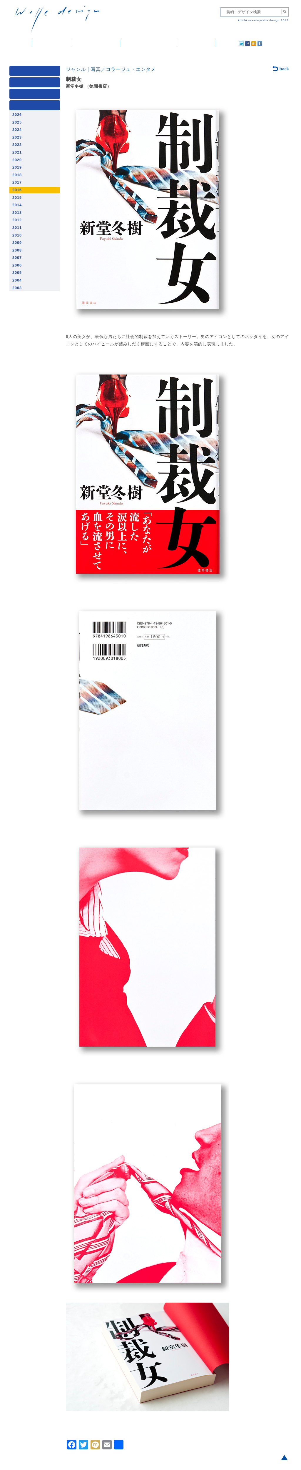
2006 (17, 265)
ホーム (20, 43)
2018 (17, 175)
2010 (17, 235)
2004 (17, 280)
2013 (17, 213)
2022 (17, 145)
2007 (17, 258)
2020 (17, 160)
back (281, 69)
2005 (17, 273)
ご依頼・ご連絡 (196, 43)
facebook (231, 43)
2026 (17, 115)
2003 (17, 288)
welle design (57, 19)
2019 (17, 167)
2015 (17, 198)
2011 (17, 228)
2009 (17, 243)
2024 (17, 130)
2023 (17, 137)
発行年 (36, 106)
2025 (17, 122)
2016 (17, 190)
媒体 (36, 72)
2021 (17, 152)
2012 (17, 220)
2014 (17, 205)
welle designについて (148, 43)
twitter (222, 43)
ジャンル (36, 83)
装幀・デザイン (51, 43)
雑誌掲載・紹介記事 (95, 43)
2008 (17, 250)
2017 (17, 182)
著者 (36, 95)
